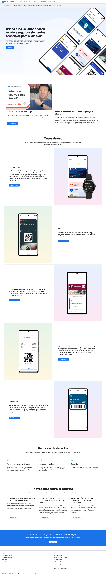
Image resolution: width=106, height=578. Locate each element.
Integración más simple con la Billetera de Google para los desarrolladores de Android (82, 500)
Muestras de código (46, 464)
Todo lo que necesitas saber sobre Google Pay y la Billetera (74, 113)
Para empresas (42, 1)
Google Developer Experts (7, 557)
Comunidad (51, 1)
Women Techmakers (6, 561)
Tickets (60, 229)
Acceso (11, 286)
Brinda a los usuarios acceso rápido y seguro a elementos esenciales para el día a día (25, 32)
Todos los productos (52, 573)
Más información (12, 123)
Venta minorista (14, 167)
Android (18, 573)
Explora (10, 474)
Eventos (35, 1)
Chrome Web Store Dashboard (60, 568)
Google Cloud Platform (40, 573)
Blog (29, 1)
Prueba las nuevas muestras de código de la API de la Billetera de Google (51, 500)
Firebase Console (57, 561)
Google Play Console (58, 559)
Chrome (24, 573)
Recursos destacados (53, 448)
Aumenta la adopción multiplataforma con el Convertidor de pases (21, 499)
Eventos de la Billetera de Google (19, 112)
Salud (60, 343)
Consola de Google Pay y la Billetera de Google (53, 534)
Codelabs (74, 464)
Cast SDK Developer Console (60, 566)
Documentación (21, 1)
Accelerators (4, 559)
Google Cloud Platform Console (60, 557)
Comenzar (10, 47)
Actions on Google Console (59, 564)
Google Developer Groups (7, 555)
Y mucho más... (14, 402)
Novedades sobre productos (53, 489)
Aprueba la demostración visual (18, 464)
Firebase (31, 573)
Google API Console (58, 555)
